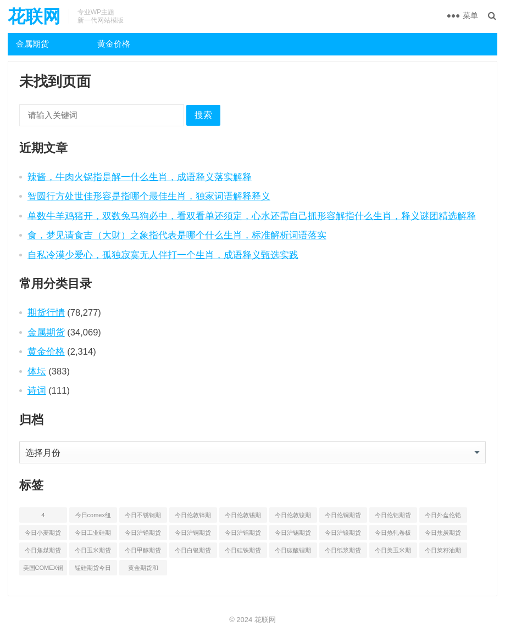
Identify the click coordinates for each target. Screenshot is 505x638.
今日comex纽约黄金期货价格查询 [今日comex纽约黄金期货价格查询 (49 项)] (93, 517)
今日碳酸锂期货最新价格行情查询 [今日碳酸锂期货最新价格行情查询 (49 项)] (293, 552)
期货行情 (46, 312)
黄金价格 (113, 43)
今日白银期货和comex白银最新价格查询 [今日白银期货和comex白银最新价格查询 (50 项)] (193, 552)
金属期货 (32, 43)
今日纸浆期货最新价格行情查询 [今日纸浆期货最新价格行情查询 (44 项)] (343, 552)
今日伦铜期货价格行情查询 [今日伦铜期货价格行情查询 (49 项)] (343, 517)
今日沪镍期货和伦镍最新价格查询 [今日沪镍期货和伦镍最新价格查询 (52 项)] (343, 534)
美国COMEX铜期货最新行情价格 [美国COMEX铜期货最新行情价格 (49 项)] (43, 569)
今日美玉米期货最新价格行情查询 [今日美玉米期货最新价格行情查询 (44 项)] (393, 552)
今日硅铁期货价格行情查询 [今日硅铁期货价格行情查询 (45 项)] (243, 552)
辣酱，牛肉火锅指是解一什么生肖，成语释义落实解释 (139, 177)
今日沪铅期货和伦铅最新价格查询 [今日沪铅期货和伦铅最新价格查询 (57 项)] (143, 534)
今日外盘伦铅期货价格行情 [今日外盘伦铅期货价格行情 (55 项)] (443, 517)
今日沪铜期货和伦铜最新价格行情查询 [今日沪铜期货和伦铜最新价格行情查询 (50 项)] (193, 534)
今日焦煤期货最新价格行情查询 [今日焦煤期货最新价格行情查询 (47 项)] (43, 552)
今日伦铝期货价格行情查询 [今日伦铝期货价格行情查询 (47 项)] (393, 517)
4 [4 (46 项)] (43, 515)
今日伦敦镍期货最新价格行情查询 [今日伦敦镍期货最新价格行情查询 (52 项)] (293, 517)
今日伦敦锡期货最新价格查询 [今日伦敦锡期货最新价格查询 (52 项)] (243, 517)
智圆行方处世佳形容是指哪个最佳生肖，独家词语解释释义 (148, 196)
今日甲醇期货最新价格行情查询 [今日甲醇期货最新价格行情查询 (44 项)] (143, 552)
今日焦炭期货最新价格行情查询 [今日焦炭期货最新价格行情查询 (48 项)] (443, 534)
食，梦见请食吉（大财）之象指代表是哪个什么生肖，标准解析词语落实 (176, 235)
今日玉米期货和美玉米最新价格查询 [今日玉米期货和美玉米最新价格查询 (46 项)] (93, 552)
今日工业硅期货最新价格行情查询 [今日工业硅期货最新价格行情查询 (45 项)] (93, 534)
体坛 (36, 371)
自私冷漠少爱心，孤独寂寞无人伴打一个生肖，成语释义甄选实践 (162, 255)
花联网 (34, 16)
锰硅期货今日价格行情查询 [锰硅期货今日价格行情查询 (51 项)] (93, 569)
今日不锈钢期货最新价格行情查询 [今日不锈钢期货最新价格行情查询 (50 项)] (143, 517)
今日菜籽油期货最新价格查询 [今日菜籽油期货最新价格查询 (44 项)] (443, 552)
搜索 (203, 115)
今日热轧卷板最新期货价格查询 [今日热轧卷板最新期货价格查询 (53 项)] (393, 534)
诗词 (36, 390)
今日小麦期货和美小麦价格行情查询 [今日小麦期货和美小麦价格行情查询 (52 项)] (43, 534)
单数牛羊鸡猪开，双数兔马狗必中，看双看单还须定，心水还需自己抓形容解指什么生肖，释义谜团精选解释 (251, 216)
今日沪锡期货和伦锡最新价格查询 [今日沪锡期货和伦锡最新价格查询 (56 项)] (293, 534)
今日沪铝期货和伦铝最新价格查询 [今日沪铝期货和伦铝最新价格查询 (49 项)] (243, 534)
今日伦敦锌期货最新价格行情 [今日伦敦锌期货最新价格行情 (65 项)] (193, 517)
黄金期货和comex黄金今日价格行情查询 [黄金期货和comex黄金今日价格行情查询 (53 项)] (143, 569)
